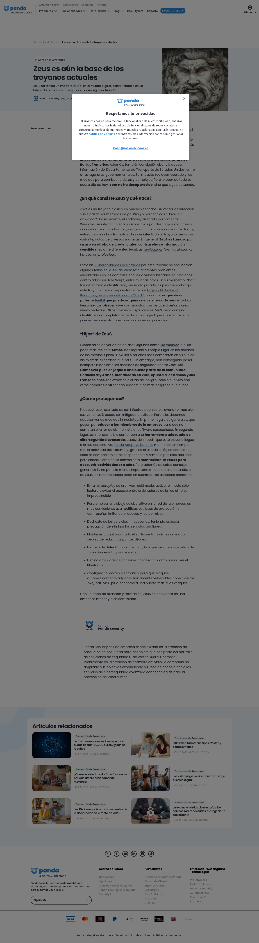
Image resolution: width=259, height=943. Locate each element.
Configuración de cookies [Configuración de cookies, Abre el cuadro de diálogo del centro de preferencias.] (131, 148)
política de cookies (101, 134)
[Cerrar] (184, 99)
